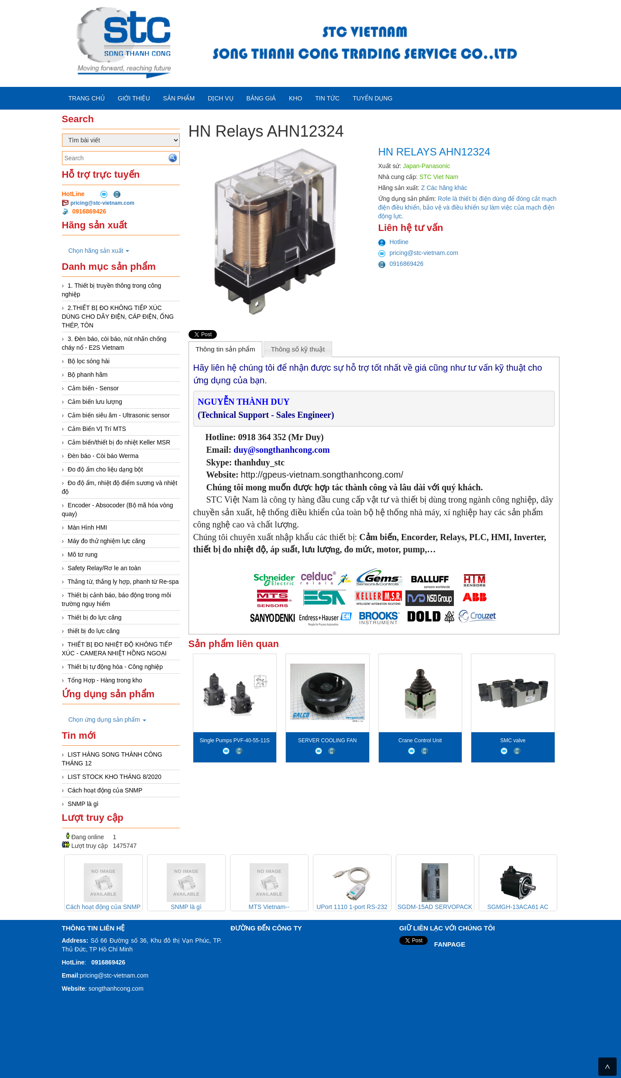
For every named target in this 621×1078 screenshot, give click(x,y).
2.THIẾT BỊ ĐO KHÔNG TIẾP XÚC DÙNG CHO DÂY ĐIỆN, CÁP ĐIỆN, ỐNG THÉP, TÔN (118, 316)
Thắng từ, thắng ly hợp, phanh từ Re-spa (123, 581)
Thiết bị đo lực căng (95, 617)
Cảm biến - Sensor (93, 388)
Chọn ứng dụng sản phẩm (107, 719)
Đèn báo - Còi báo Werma (103, 455)
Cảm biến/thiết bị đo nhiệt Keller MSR (119, 442)
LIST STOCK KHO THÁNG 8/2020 (114, 776)
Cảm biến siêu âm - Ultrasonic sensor (119, 415)
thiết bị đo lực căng (94, 630)
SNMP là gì (83, 803)
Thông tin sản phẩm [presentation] (225, 349)
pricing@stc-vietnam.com (102, 203)
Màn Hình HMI (87, 527)
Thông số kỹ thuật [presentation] (298, 349)
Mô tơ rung (82, 554)
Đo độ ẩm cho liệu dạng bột (105, 469)
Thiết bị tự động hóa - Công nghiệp (115, 666)
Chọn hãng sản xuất (99, 250)
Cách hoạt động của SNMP (105, 790)
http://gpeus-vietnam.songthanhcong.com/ (322, 474)
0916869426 (401, 263)
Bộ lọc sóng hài (89, 361)
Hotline (393, 241)
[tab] (226, 349)
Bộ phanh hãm (87, 374)
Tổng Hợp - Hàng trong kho (105, 680)
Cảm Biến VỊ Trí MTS (97, 428)
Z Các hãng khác (444, 187)
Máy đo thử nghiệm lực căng (106, 540)
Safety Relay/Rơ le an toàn (104, 568)
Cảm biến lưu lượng (95, 401)
